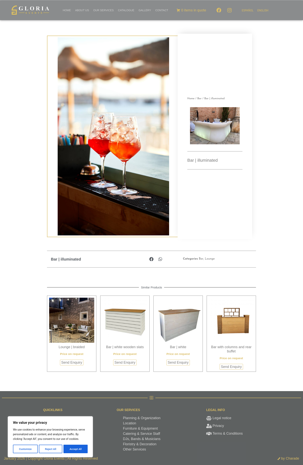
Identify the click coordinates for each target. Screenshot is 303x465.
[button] (151, 259)
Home (67, 10)
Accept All (75, 448)
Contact (161, 10)
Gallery (145, 10)
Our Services (103, 10)
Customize (25, 448)
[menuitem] (247, 10)
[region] (50, 437)
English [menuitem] (262, 10)
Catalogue (126, 10)
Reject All (50, 448)
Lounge (210, 258)
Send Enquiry (71, 362)
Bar (199, 98)
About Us (82, 10)
